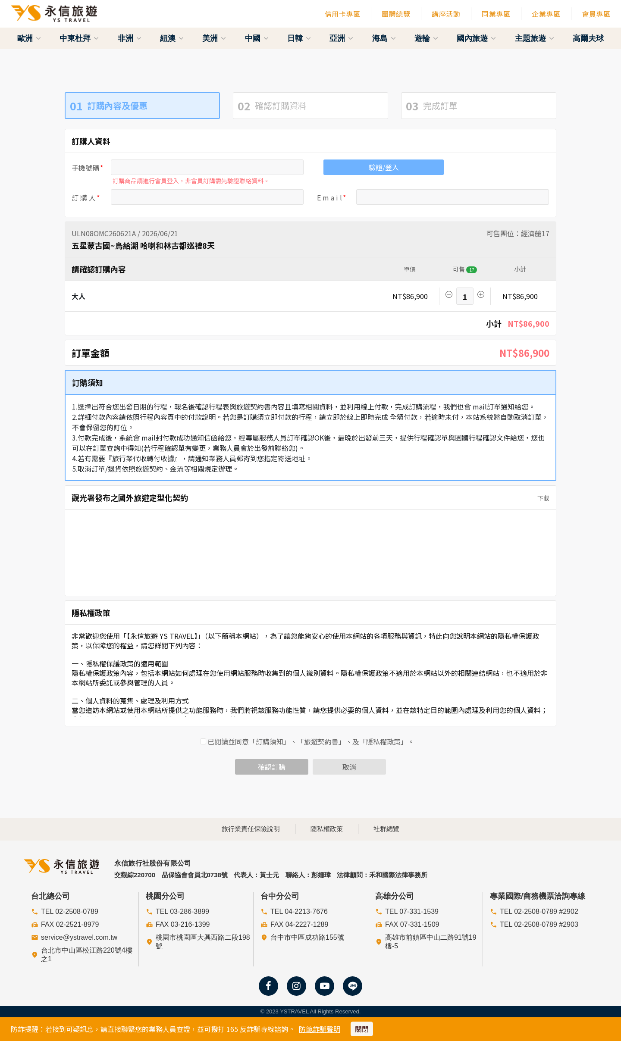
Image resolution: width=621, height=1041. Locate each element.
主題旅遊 (534, 38)
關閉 (362, 1029)
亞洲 (341, 38)
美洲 (214, 38)
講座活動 (446, 14)
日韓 (299, 38)
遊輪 (426, 38)
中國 (257, 38)
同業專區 (496, 14)
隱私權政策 (326, 828)
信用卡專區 (343, 14)
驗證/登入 (384, 167)
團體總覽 (396, 14)
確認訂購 (271, 767)
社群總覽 (386, 828)
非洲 (129, 38)
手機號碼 (85, 168)
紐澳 (172, 38)
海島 (384, 38)
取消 (349, 767)
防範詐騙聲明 (319, 1029)
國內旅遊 (476, 38)
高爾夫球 (588, 38)
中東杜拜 (79, 38)
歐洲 (29, 38)
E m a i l (329, 197)
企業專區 (546, 14)
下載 (541, 498)
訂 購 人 (84, 197)
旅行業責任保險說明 (251, 828)
